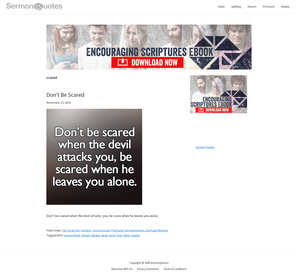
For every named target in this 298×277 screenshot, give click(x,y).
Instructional (101, 230)
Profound (117, 230)
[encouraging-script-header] (149, 27)
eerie (112, 235)
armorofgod (72, 235)
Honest (86, 230)
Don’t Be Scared (65, 94)
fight (126, 235)
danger (95, 235)
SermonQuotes (134, 230)
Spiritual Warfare (157, 230)
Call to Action (71, 230)
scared (135, 235)
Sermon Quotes (205, 147)
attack (85, 235)
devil (104, 235)
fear (119, 235)
